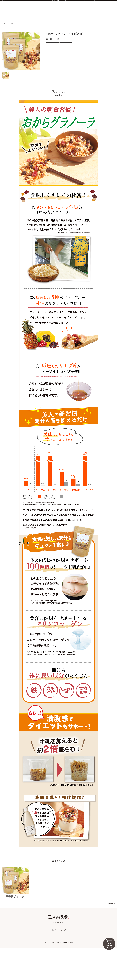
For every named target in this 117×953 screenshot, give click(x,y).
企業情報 (48, 940)
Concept (87, 3)
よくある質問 (38, 940)
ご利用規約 (91, 940)
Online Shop (56, 3)
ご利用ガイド (26, 940)
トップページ (5, 24)
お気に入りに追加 (59, 43)
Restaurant (68, 3)
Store (78, 3)
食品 (12, 24)
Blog (95, 3)
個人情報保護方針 (79, 940)
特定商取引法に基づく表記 (62, 940)
